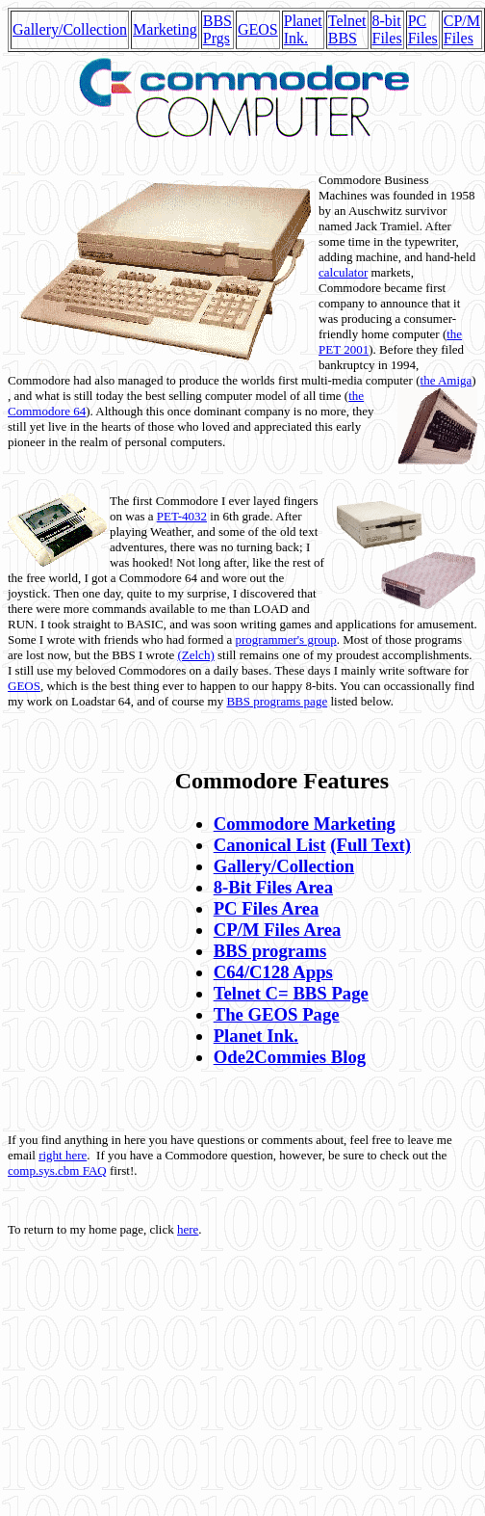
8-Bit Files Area (273, 887)
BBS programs (270, 951)
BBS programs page (276, 701)
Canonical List (270, 845)
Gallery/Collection (70, 29)
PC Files (423, 29)
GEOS (258, 29)
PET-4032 (182, 516)
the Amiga (446, 380)
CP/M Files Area (278, 929)
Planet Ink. (303, 29)
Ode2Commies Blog (290, 1057)
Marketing (165, 29)
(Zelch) (195, 655)
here (187, 1229)
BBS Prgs (217, 29)
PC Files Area (266, 908)
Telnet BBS (347, 29)
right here (62, 1155)
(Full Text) (370, 845)
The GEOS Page (277, 1014)
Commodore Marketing (305, 823)
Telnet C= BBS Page (291, 993)
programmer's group (285, 639)
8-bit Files (387, 29)
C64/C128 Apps (273, 972)
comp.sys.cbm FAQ (57, 1170)
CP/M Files (462, 29)
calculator (343, 272)
